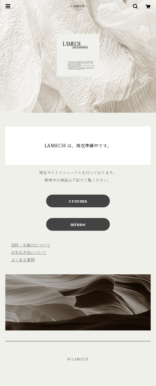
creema (78, 201)
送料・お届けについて (30, 245)
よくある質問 (23, 260)
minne (78, 224)
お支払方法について (28, 252)
